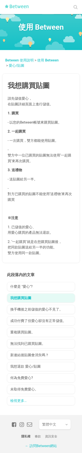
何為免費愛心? (21, 378)
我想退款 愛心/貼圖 (25, 366)
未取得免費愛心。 (24, 389)
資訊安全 (51, 436)
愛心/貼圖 (16, 65)
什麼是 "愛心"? (21, 286)
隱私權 (25, 436)
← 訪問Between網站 (41, 446)
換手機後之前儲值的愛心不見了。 (36, 309)
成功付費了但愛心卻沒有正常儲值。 (38, 321)
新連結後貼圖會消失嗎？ (29, 355)
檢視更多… (18, 401)
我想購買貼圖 (20, 298)
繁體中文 (49, 424)
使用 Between (48, 60)
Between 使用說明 (19, 60)
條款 (38, 436)
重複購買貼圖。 (22, 332)
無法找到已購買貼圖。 (27, 344)
